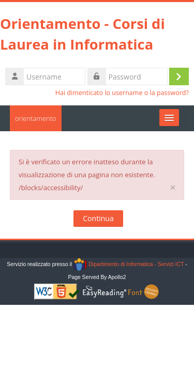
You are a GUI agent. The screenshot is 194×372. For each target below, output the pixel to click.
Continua (98, 218)
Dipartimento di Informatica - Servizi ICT (128, 264)
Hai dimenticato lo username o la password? (122, 92)
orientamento (35, 118)
